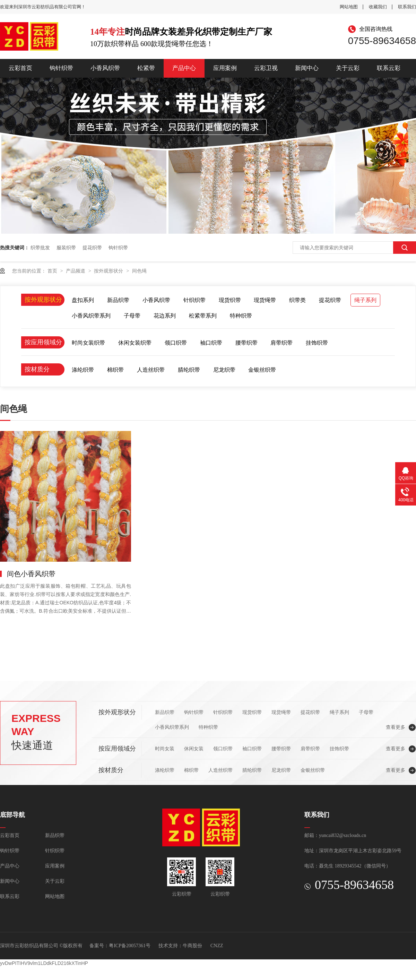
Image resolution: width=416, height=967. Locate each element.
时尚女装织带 (88, 343)
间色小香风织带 (31, 574)
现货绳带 (265, 300)
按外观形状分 (109, 271)
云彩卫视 (266, 68)
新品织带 (118, 300)
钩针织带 (61, 68)
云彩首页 (20, 68)
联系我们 (407, 6)
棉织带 (115, 370)
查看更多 (395, 727)
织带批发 (40, 247)
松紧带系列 (203, 316)
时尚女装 (164, 748)
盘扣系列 (83, 300)
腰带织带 (246, 343)
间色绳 (139, 271)
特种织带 (241, 316)
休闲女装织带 (134, 343)
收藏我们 (378, 6)
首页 (53, 271)
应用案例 (225, 68)
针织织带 (194, 300)
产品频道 (76, 271)
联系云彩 (388, 68)
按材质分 (37, 369)
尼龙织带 (224, 370)
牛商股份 (192, 945)
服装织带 (66, 247)
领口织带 (176, 343)
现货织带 (230, 300)
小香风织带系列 (91, 316)
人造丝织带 (151, 370)
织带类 (297, 300)
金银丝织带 (262, 370)
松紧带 (146, 68)
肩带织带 (281, 343)
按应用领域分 (43, 342)
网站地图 (349, 6)
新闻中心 (307, 68)
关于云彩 (347, 68)
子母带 (132, 316)
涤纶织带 (83, 370)
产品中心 (184, 68)
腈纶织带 (189, 370)
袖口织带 (211, 343)
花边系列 (165, 316)
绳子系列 (365, 300)
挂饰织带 (317, 343)
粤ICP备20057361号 (129, 945)
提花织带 (92, 247)
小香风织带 (105, 68)
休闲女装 (193, 748)
